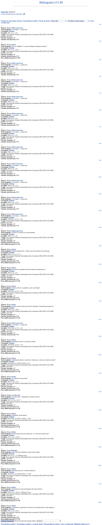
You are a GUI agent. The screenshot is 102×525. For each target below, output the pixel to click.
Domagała (14, 450)
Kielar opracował (17, 28)
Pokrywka (17, 395)
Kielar (14, 44)
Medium (11, 31)
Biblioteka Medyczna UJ (82, 524)
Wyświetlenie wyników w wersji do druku (30, 524)
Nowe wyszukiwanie (67, 524)
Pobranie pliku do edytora (52, 524)
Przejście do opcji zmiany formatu (11, 21)
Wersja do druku (44, 21)
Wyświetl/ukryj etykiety (30, 21)
